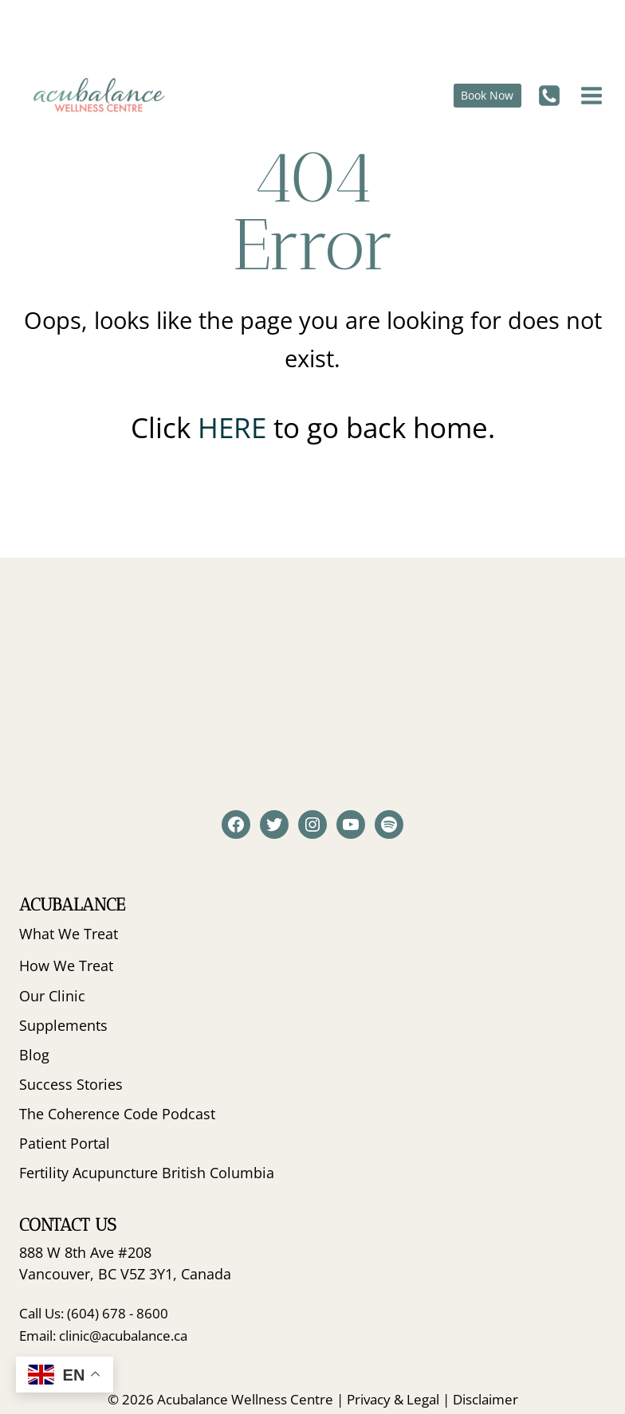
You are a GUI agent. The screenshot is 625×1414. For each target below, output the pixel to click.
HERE (235, 427)
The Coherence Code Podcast (117, 1113)
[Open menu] (589, 95)
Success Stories (71, 1084)
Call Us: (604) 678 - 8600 (93, 1313)
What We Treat (68, 933)
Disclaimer (485, 1399)
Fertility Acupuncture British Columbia (146, 1172)
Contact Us (67, 1225)
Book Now (487, 95)
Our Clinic (52, 995)
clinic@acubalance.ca (123, 1335)
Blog (34, 1054)
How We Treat (66, 965)
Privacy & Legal (393, 1399)
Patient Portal (64, 1143)
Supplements (63, 1025)
